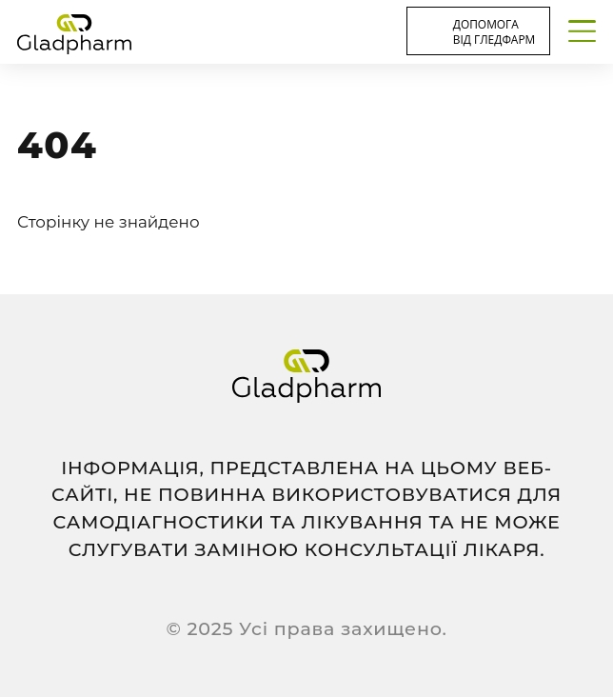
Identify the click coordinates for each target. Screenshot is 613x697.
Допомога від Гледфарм (494, 31)
